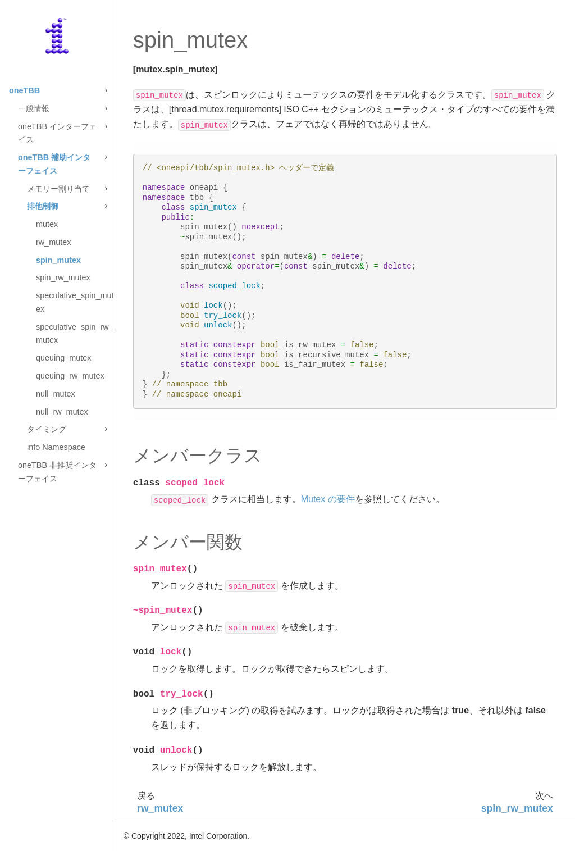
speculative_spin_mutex (74, 302)
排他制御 (42, 206)
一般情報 (33, 108)
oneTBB (24, 90)
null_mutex (55, 393)
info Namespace (56, 447)
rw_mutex (53, 242)
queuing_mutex (63, 357)
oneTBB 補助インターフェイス (54, 164)
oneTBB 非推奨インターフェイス (57, 472)
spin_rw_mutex (63, 277)
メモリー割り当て (58, 188)
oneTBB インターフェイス (57, 133)
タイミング (46, 429)
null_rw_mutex (62, 411)
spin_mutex (58, 260)
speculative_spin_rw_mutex (74, 333)
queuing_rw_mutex (70, 375)
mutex (47, 224)
